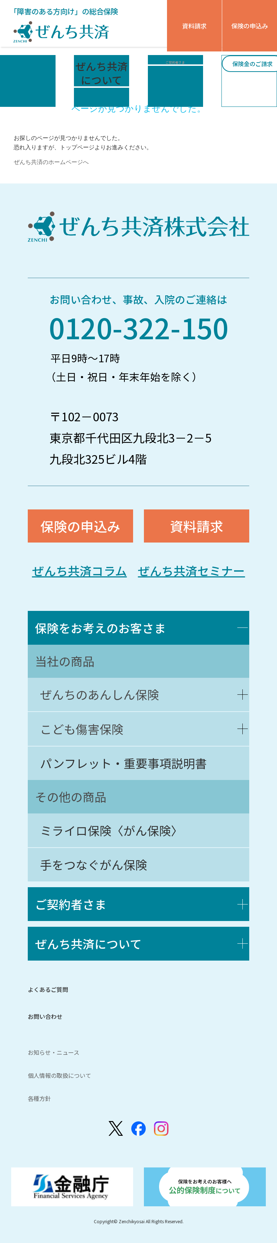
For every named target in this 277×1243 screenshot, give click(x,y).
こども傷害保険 (81, 728)
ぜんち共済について (88, 943)
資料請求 (194, 25)
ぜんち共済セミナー (191, 570)
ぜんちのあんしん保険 (99, 694)
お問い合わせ (45, 1016)
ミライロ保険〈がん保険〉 (111, 830)
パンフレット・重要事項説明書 (123, 762)
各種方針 (39, 1098)
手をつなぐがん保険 (93, 864)
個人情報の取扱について (59, 1075)
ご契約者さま (70, 903)
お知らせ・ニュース (53, 1052)
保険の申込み (249, 25)
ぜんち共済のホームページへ (51, 162)
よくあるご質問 (48, 989)
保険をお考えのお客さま (100, 627)
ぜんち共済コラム (79, 570)
